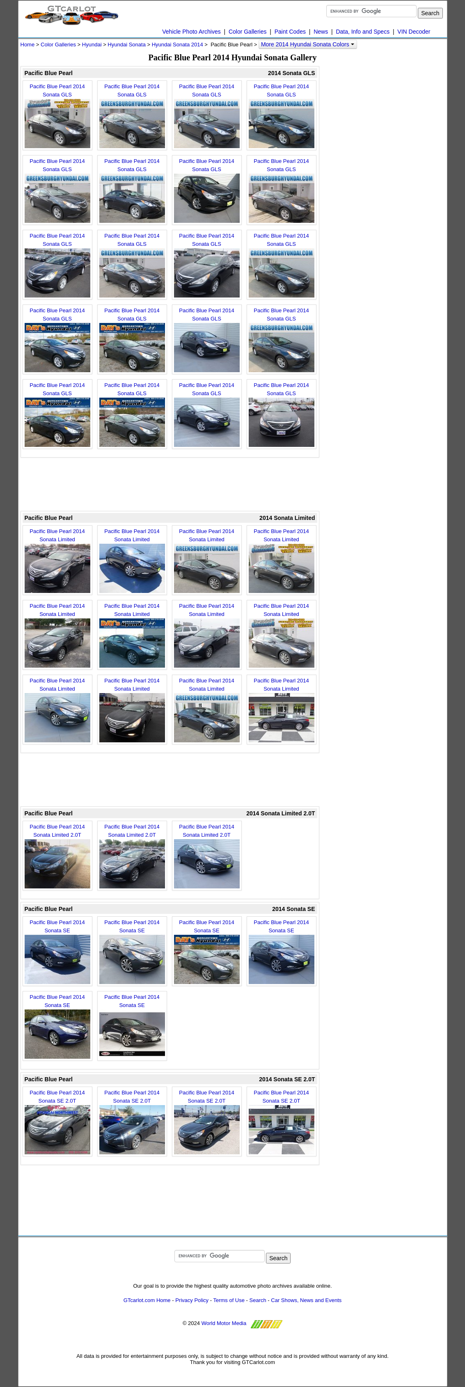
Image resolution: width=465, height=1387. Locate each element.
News (321, 31)
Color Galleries (248, 31)
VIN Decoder (413, 31)
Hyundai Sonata (127, 44)
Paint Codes (290, 31)
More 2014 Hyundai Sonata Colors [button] (307, 44)
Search (258, 1300)
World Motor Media (224, 1323)
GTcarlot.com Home (147, 1300)
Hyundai (92, 44)
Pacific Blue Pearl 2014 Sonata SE (57, 951)
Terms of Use (229, 1300)
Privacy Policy (191, 1300)
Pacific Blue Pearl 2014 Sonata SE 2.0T (57, 1121)
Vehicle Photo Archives (191, 31)
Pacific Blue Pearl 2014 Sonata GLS (57, 115)
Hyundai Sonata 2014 (177, 44)
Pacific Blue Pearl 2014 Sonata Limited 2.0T (57, 856)
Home (28, 44)
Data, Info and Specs (362, 31)
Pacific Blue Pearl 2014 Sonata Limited (57, 560)
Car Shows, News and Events (306, 1300)
